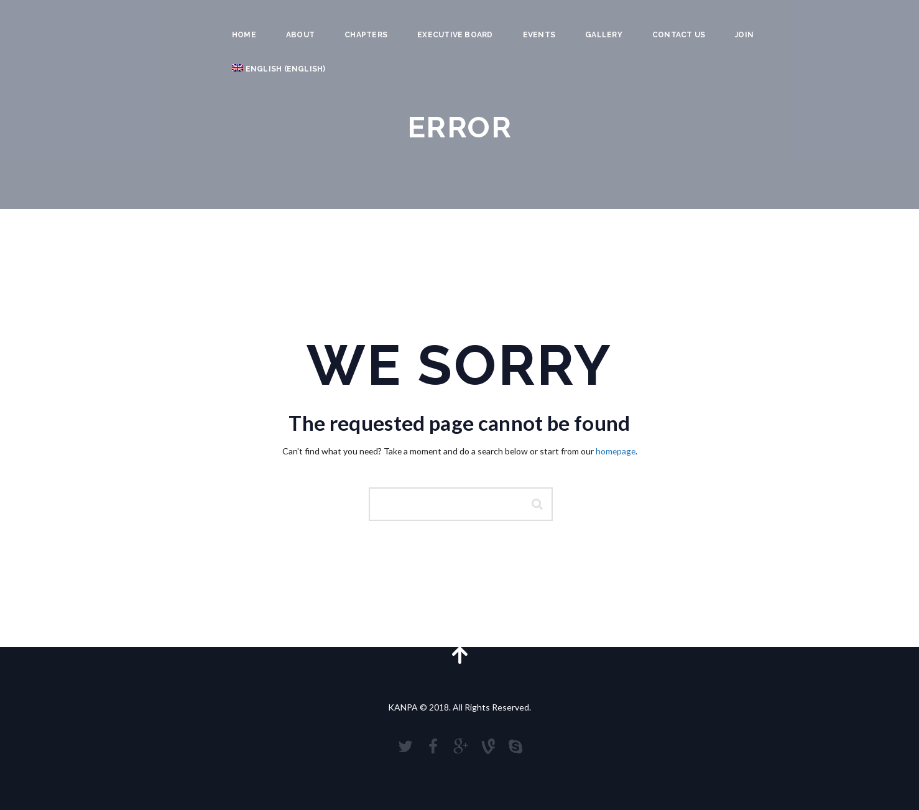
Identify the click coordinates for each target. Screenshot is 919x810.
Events (539, 34)
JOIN (744, 34)
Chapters (365, 34)
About (300, 34)
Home (244, 34)
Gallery (603, 34)
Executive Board (455, 34)
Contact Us (678, 34)
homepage (615, 451)
